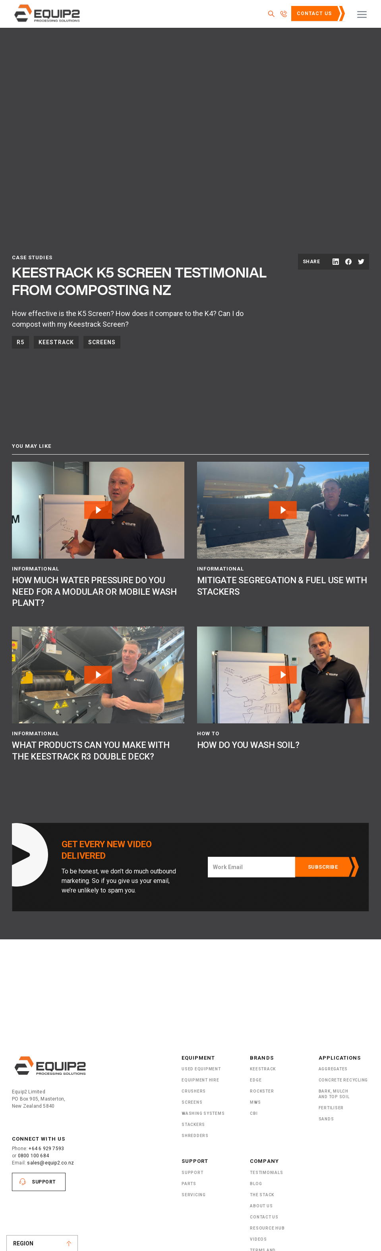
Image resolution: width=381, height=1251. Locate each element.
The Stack (262, 1195)
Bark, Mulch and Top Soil (334, 1094)
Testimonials (266, 1172)
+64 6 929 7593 (46, 1148)
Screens (102, 342)
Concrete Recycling (343, 1080)
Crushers (194, 1091)
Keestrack (56, 342)
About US (261, 1206)
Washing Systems (203, 1113)
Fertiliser (331, 1108)
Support (44, 1182)
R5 (20, 342)
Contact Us (314, 13)
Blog (256, 1184)
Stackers (193, 1124)
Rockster (262, 1091)
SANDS (326, 1119)
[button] (362, 14)
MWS (255, 1102)
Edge (255, 1080)
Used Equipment (201, 1069)
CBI (253, 1113)
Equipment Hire (200, 1080)
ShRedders (195, 1135)
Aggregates (333, 1069)
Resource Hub (267, 1228)
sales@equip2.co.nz (50, 1163)
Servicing (194, 1195)
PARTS (189, 1184)
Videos (258, 1239)
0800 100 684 (33, 1155)
